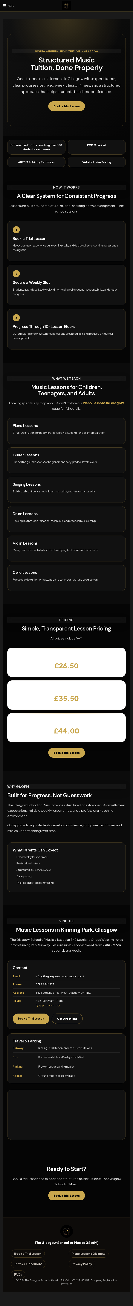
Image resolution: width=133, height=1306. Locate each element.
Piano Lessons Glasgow (88, 1253)
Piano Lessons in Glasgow (103, 403)
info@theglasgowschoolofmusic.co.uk (60, 976)
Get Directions (67, 1018)
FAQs (18, 1274)
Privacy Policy (82, 1264)
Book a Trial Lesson (66, 106)
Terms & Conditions (28, 1264)
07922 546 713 (45, 984)
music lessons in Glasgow (61, 78)
